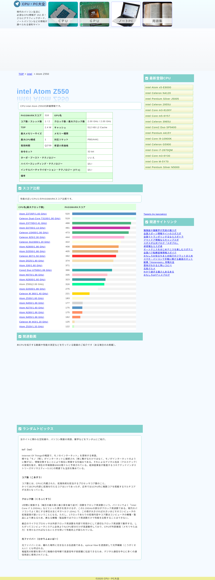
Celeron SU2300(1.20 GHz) (34, 242)
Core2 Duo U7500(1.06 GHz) (35, 270)
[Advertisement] (107, 49)
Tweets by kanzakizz (155, 214)
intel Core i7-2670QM (159, 150)
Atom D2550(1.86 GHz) (32, 251)
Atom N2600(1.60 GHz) (32, 279)
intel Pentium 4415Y (158, 132)
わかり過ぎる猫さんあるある (159, 272)
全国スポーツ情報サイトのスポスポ (162, 233)
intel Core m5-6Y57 (157, 115)
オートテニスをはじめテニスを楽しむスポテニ (168, 249)
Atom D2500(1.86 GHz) (32, 289)
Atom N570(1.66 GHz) (31, 275)
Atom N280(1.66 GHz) (31, 312)
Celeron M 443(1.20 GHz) (33, 322)
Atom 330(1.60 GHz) (30, 265)
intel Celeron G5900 (158, 144)
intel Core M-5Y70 (157, 161)
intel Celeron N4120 (158, 93)
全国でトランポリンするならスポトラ (164, 236)
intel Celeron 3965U (158, 121)
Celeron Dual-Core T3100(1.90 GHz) (39, 218)
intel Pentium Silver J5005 (162, 98)
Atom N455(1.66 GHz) (31, 317)
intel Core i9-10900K (158, 138)
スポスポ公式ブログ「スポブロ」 (161, 243)
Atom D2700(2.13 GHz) (32, 228)
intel (29, 74)
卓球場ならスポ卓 (153, 246)
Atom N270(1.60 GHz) (31, 307)
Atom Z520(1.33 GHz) (31, 326)
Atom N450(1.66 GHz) (31, 303)
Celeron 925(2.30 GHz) (32, 237)
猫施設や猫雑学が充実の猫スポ (160, 230)
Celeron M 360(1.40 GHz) (33, 293)
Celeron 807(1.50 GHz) (32, 256)
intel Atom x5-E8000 (158, 87)
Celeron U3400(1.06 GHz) (34, 232)
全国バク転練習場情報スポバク (160, 252)
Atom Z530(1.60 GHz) (31, 298)
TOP (21, 74)
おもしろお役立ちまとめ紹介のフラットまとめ (168, 256)
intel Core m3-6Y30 (157, 155)
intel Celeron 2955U (158, 104)
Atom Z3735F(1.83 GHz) (33, 214)
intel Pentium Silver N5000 (162, 167)
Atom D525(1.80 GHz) (31, 260)
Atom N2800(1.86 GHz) (32, 246)
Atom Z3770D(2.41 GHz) (33, 223)
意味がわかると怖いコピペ (158, 265)
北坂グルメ (149, 268)
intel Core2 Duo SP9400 (160, 127)
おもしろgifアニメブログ (157, 275)
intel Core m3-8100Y (158, 110)
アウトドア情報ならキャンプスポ (161, 240)
